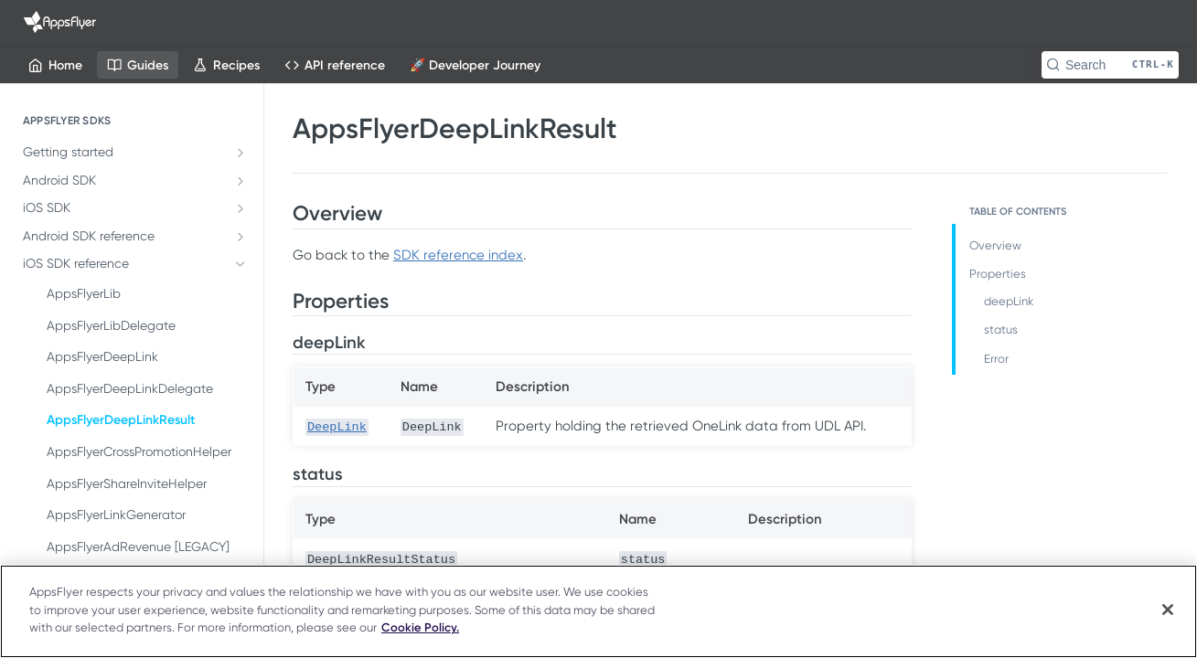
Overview (995, 245)
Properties (997, 274)
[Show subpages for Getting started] (240, 152)
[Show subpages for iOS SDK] (240, 208)
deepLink (1008, 301)
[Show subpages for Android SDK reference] (240, 236)
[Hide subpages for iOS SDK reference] (240, 264)
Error (996, 359)
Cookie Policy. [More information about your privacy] (420, 627)
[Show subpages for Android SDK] (240, 181)
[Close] (1168, 609)
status (1001, 329)
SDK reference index (458, 255)
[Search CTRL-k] (1110, 65)
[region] (598, 611)
